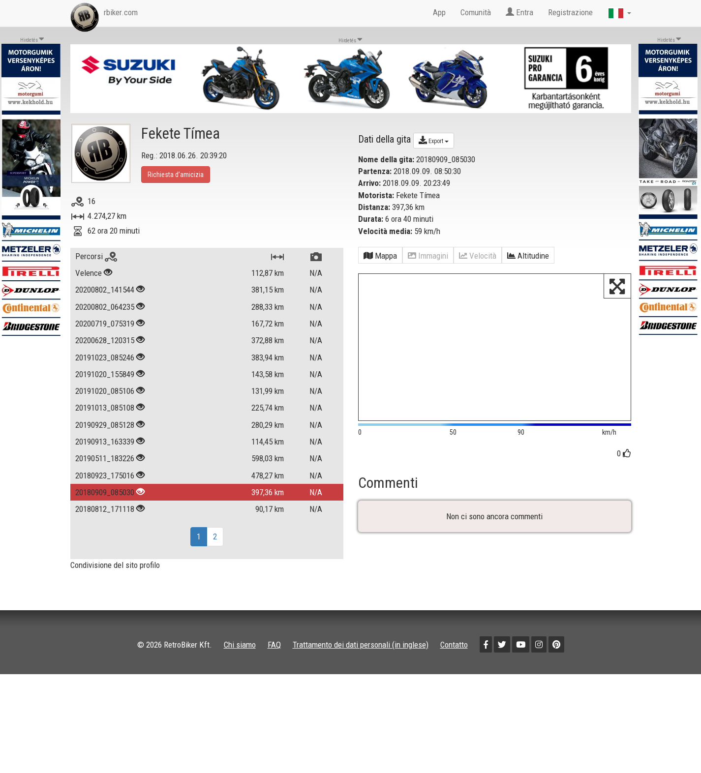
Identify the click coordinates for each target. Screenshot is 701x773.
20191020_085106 (104, 391)
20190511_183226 (104, 458)
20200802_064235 (104, 307)
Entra (519, 12)
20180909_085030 (104, 492)
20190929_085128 (104, 425)
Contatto (454, 645)
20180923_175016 (104, 475)
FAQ (274, 645)
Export (434, 140)
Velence (88, 273)
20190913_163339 (104, 441)
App (439, 12)
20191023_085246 (104, 357)
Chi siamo (240, 645)
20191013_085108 (104, 408)
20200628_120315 (104, 340)
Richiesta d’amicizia (176, 174)
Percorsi (96, 256)
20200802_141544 (104, 290)
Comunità (475, 12)
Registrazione (570, 12)
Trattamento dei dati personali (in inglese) (360, 645)
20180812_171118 (104, 509)
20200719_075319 (104, 323)
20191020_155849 (104, 374)
